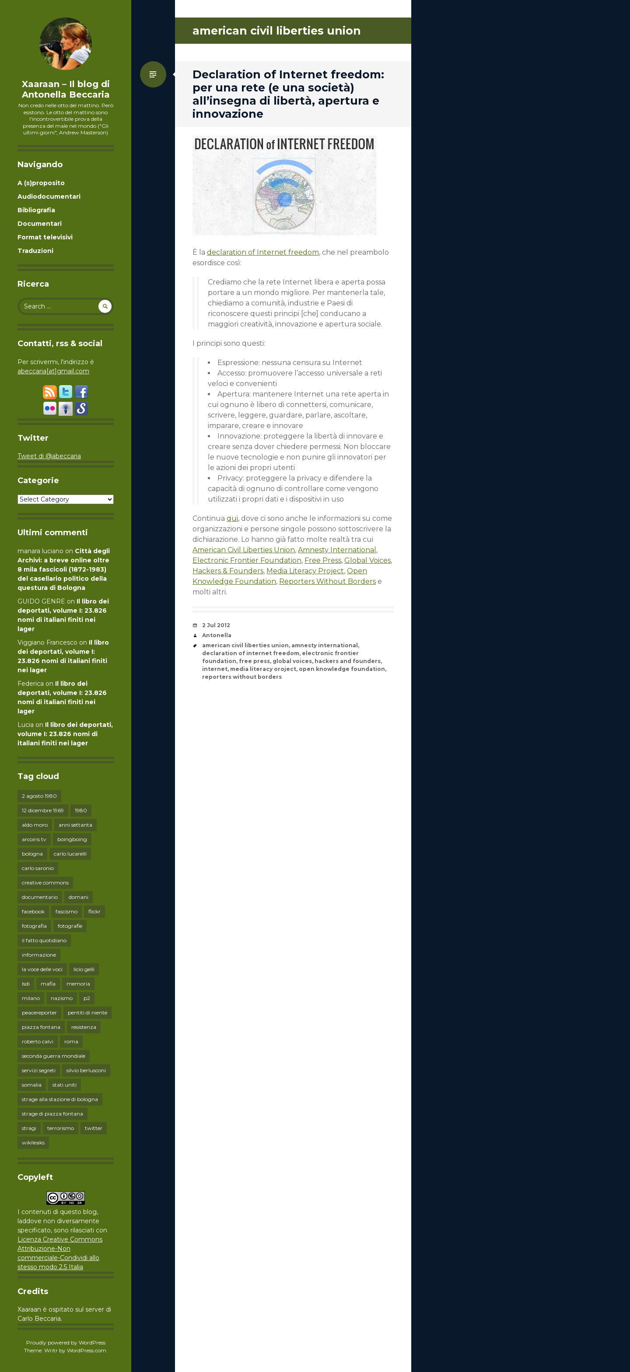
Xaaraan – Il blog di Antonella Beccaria (66, 89)
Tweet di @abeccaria (49, 456)
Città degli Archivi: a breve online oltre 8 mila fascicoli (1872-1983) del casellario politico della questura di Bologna (64, 569)
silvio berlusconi (86, 1070)
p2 (87, 998)
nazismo (62, 998)
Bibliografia (36, 210)
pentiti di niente (87, 1012)
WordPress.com (86, 1350)
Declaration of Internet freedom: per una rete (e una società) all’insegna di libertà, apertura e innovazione (288, 94)
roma (71, 1041)
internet (215, 669)
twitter (93, 1128)
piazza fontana (41, 1027)
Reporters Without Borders (327, 581)
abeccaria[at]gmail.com (53, 371)
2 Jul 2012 (216, 625)
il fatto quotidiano (44, 940)
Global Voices (367, 560)
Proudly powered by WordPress (65, 1342)
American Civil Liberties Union (243, 550)
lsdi (26, 983)
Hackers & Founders (227, 571)
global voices (292, 661)
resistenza (83, 1027)
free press (254, 661)
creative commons (45, 882)
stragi (29, 1128)
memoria (78, 983)
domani (78, 897)
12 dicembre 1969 (43, 810)
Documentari (40, 224)
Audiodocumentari (49, 196)
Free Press (322, 560)
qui (232, 518)
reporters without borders (242, 677)
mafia (48, 983)
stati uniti (64, 1084)
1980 (81, 810)
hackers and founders (348, 661)
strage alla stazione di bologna (60, 1099)
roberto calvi (37, 1041)
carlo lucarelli (70, 853)
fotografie (70, 926)
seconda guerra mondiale (53, 1056)
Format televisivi (45, 237)
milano (31, 998)
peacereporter (39, 1012)
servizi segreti (39, 1070)
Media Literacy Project (305, 571)
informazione (39, 954)
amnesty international (324, 645)
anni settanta (75, 824)
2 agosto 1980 (39, 796)
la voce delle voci (42, 969)
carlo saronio (38, 868)
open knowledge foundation (342, 669)
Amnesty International (337, 550)
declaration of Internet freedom (263, 252)
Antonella (216, 635)
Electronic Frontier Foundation (246, 560)
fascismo (66, 911)
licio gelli (84, 969)
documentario (40, 897)
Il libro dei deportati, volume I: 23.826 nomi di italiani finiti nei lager (65, 734)
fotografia (34, 926)
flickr (94, 911)
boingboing (72, 839)
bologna (32, 853)
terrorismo (60, 1128)
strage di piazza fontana (52, 1113)
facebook (33, 911)
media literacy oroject (263, 669)
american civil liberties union (245, 645)
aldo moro (35, 824)
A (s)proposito (41, 183)
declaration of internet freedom (250, 653)
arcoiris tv (34, 839)
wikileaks (33, 1142)
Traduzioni (35, 251)
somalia (32, 1084)
